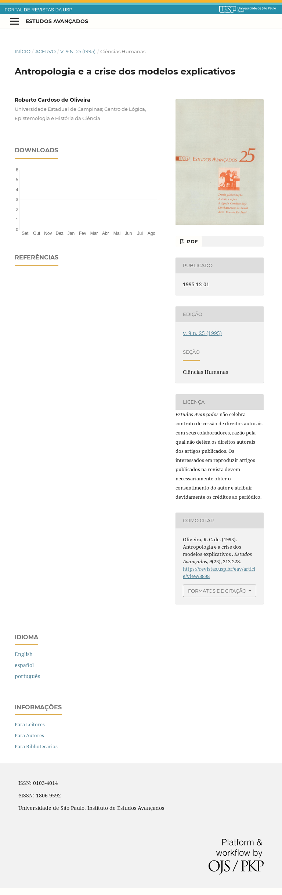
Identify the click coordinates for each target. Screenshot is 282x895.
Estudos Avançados (57, 21)
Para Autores (29, 735)
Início (22, 51)
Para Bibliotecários (36, 746)
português (27, 676)
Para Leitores (30, 724)
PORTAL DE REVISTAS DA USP (38, 9)
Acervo (45, 51)
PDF (191, 241)
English (24, 654)
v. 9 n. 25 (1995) (77, 51)
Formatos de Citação (217, 591)
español (24, 665)
